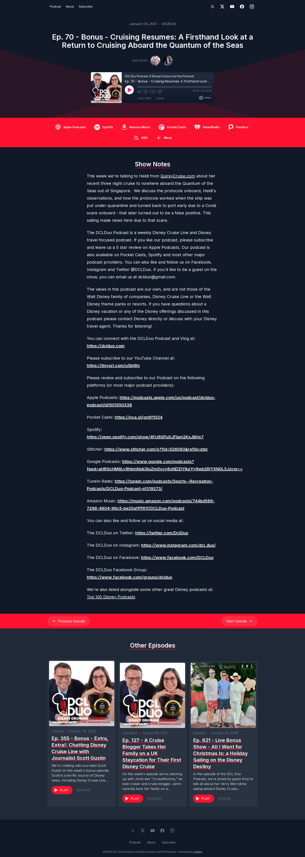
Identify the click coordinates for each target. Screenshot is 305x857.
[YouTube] (232, 6)
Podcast (55, 6)
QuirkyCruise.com (178, 176)
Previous (68, 621)
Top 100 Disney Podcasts (111, 596)
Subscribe (86, 6)
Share (160, 98)
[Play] (129, 89)
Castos (198, 848)
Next (239, 621)
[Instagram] (252, 6)
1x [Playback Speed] (152, 91)
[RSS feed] (212, 6)
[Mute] (139, 92)
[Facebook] (242, 6)
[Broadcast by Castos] (205, 98)
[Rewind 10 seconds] (145, 92)
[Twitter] (222, 6)
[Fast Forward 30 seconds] (160, 92)
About (70, 6)
